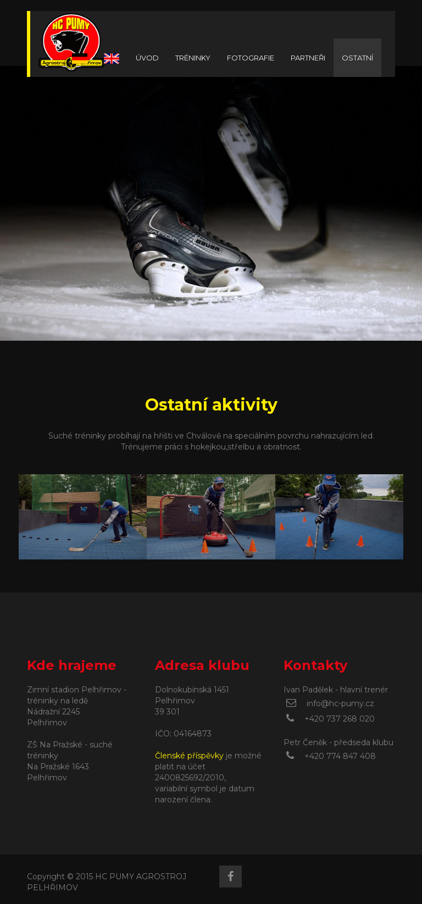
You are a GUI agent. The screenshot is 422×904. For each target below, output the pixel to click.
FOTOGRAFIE (250, 57)
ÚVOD (147, 57)
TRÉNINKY (192, 57)
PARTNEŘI (308, 57)
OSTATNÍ (357, 57)
